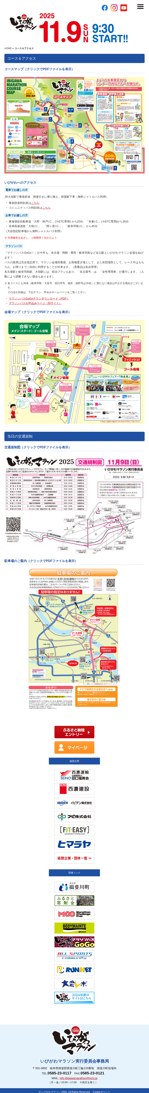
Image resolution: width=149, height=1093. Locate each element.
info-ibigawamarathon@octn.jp (78, 1078)
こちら (35, 202)
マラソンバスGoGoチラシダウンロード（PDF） (39, 298)
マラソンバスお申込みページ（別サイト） (35, 303)
